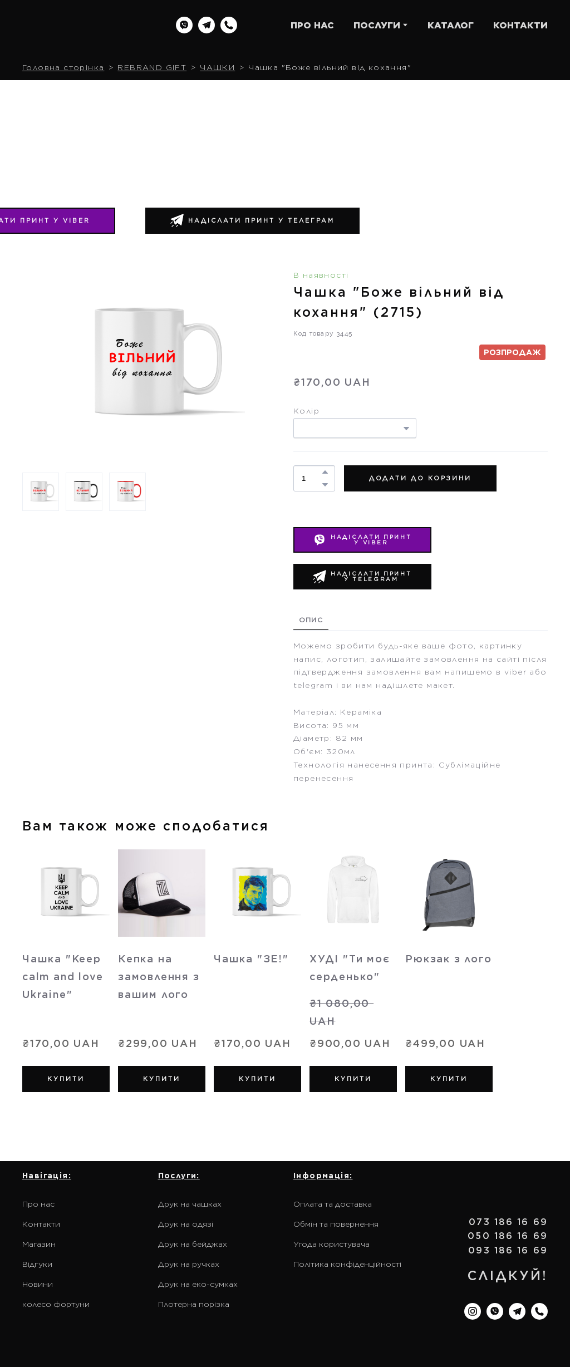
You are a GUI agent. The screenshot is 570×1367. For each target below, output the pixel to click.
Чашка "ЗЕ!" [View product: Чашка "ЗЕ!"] (251, 959)
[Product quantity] (311, 478)
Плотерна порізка (193, 1304)
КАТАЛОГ (451, 25)
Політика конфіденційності (347, 1264)
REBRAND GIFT (151, 67)
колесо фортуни (56, 1304)
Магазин (39, 1244)
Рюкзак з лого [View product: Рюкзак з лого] (448, 959)
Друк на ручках (188, 1264)
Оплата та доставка (332, 1203)
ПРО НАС (312, 25)
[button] (184, 25)
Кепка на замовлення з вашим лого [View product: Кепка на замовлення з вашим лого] (159, 976)
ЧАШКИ (217, 67)
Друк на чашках (190, 1203)
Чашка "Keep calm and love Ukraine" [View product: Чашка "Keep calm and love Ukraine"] (62, 976)
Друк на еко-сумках (198, 1284)
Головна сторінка (63, 67)
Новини (37, 1284)
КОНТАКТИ (520, 25)
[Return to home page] (87, 25)
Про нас (38, 1203)
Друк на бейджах (192, 1244)
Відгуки (37, 1264)
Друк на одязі (185, 1224)
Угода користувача (331, 1244)
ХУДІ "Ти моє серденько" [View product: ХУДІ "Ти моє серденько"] (349, 967)
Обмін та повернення (336, 1224)
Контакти (41, 1224)
